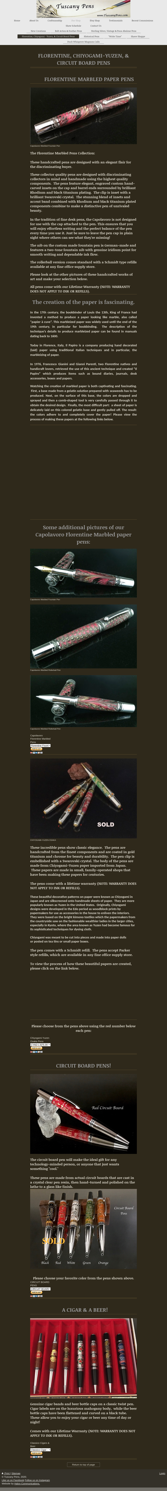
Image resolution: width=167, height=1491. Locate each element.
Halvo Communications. (27, 1483)
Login (162, 1473)
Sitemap (15, 1473)
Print (6, 1473)
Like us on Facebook (13, 1480)
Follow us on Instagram (37, 1480)
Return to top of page (83, 1464)
